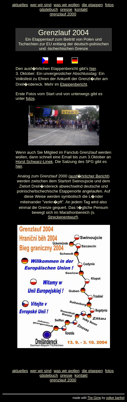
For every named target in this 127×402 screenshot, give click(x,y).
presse (66, 9)
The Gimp (94, 398)
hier (92, 68)
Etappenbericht (73, 84)
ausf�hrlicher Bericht (89, 176)
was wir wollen (67, 4)
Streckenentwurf (62, 217)
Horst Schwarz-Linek (34, 161)
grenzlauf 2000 (63, 14)
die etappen (92, 4)
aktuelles (20, 4)
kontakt (80, 9)
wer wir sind (41, 4)
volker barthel (115, 398)
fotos (109, 4)
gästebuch (49, 9)
